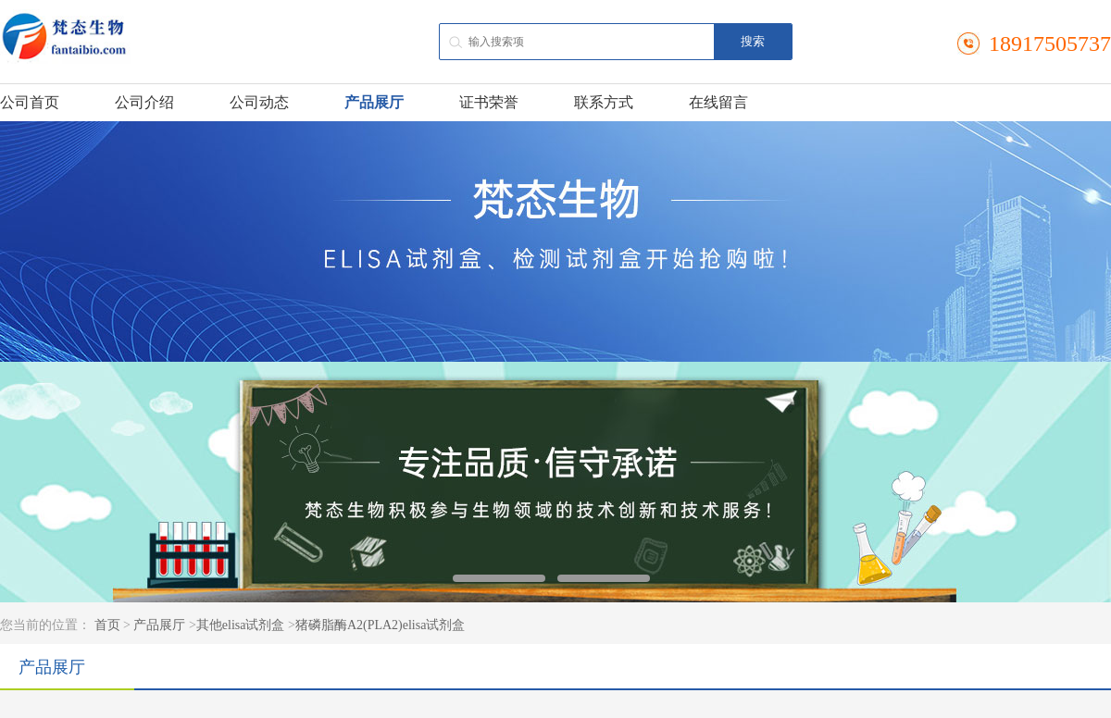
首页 (107, 625)
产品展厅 (374, 102)
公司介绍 (144, 102)
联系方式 (603, 102)
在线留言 (718, 102)
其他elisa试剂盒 (240, 625)
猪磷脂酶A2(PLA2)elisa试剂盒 (380, 625)
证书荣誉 (488, 102)
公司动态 (259, 102)
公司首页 (29, 102)
